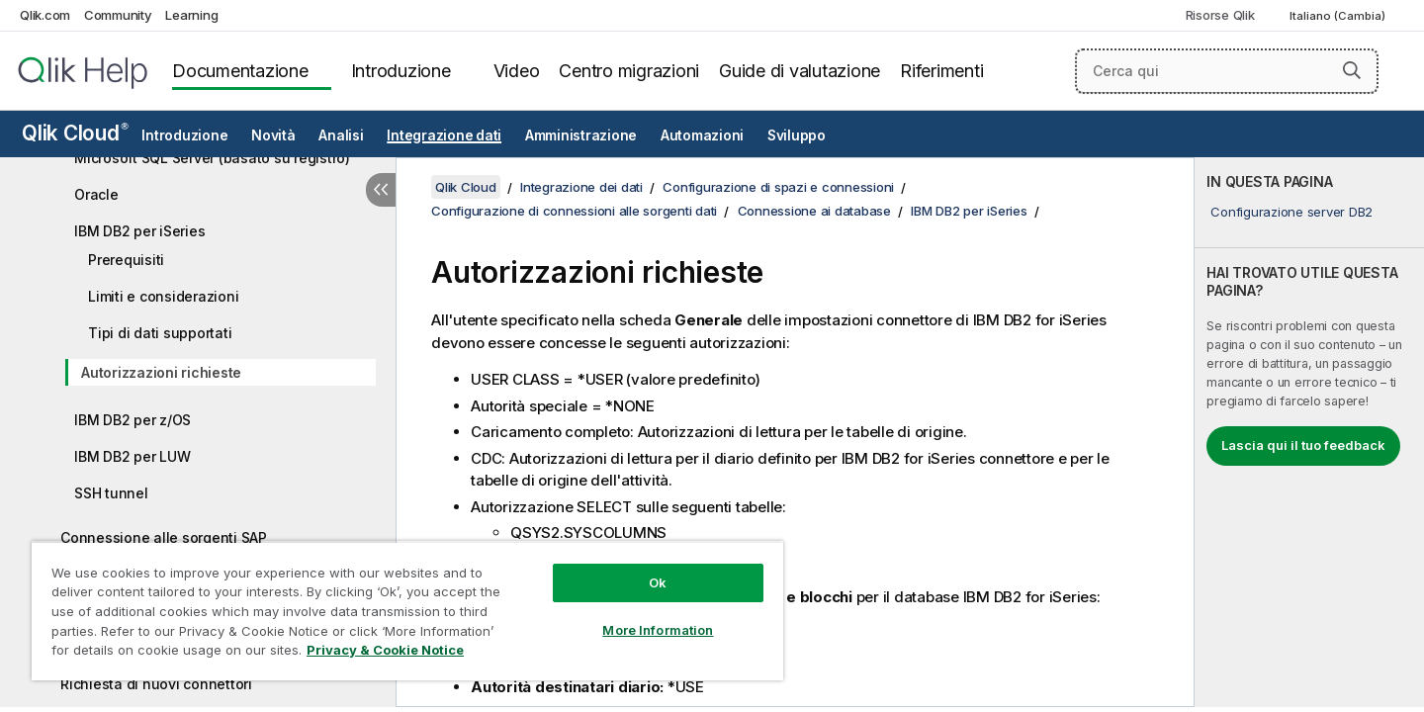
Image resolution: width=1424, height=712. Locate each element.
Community (118, 15)
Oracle (96, 194)
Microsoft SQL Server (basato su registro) (212, 157)
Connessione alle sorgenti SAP (163, 537)
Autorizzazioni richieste (161, 372)
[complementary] (1309, 432)
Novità (273, 135)
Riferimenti (941, 70)
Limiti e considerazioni (163, 296)
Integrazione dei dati (581, 187)
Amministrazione (581, 135)
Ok (658, 582)
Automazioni (702, 135)
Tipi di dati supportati (159, 332)
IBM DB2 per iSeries (139, 230)
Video (516, 70)
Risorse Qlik (1220, 15)
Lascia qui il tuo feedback (1303, 445)
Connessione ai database (814, 211)
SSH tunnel (111, 493)
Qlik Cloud (75, 133)
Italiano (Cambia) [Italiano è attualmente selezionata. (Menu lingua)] (1339, 16)
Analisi (340, 135)
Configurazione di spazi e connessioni (778, 187)
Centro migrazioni (629, 70)
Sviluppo (796, 135)
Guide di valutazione (799, 70)
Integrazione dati (444, 135)
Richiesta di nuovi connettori (156, 683)
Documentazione (240, 70)
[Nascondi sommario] (381, 190)
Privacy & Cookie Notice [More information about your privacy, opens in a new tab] (385, 650)
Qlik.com (45, 15)
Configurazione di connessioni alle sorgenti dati (574, 211)
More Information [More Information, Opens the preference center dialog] (657, 630)
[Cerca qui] (1227, 71)
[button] (1352, 70)
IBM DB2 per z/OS (132, 419)
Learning (191, 15)
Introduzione (401, 70)
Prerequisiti (126, 259)
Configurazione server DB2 (1291, 212)
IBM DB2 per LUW (132, 456)
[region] (407, 610)
